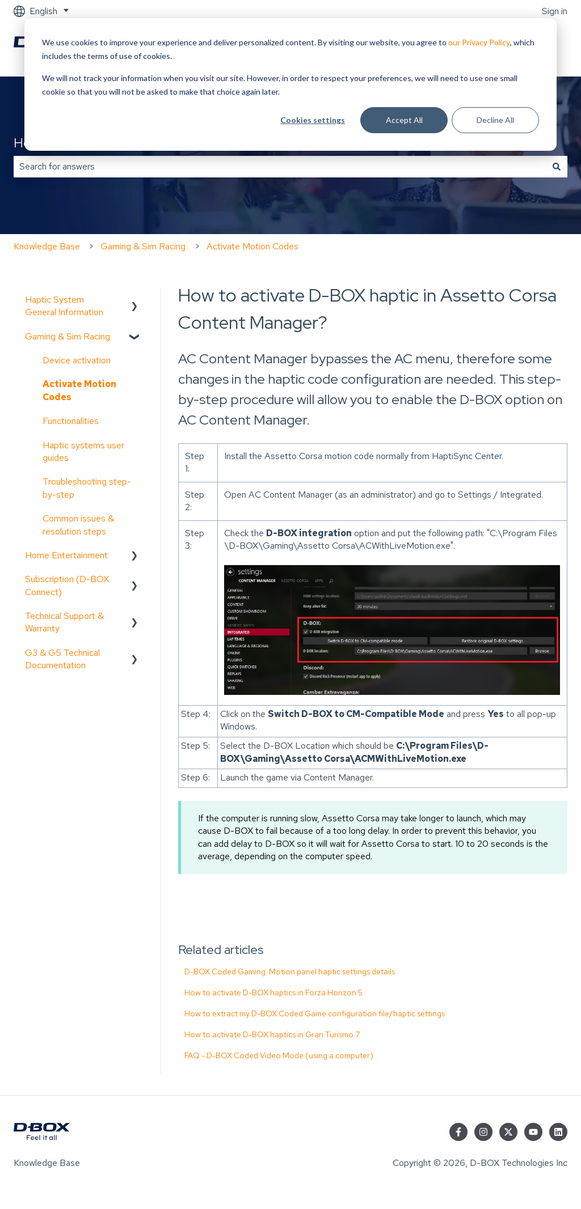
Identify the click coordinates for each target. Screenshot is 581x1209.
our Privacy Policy (479, 42)
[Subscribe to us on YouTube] (533, 1132)
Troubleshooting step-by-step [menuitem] (87, 488)
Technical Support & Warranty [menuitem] (64, 622)
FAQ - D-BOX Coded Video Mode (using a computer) (278, 1055)
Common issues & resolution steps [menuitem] (78, 524)
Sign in (554, 11)
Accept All (404, 120)
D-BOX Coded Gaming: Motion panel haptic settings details (289, 971)
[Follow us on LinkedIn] (558, 1132)
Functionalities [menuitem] (71, 421)
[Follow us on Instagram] (483, 1132)
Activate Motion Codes (252, 246)
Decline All (495, 120)
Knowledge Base (47, 246)
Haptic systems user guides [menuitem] (83, 451)
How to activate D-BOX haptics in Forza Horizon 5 (273, 992)
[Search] (556, 166)
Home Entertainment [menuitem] (66, 555)
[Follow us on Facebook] (458, 1132)
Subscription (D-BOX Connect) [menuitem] (67, 585)
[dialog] (290, 84)
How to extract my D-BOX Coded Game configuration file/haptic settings (314, 1013)
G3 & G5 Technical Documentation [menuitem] (62, 659)
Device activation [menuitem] (77, 360)
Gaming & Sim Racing (143, 246)
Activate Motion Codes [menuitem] (79, 390)
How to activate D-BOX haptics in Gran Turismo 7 (272, 1034)
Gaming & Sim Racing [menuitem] (67, 336)
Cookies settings (312, 120)
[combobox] (280, 166)
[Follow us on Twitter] (508, 1132)
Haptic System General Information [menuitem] (64, 306)
